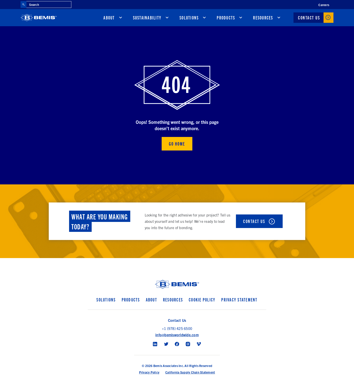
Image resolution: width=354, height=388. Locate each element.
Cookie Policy (202, 299)
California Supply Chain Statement (190, 372)
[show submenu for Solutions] (204, 17)
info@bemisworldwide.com (177, 334)
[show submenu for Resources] (278, 17)
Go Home (177, 143)
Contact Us (309, 17)
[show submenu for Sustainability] (167, 17)
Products (226, 17)
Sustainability (147, 17)
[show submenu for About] (120, 17)
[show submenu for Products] (240, 17)
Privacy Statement (239, 299)
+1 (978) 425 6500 (177, 328)
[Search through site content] (48, 4)
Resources (263, 17)
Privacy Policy (149, 372)
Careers (323, 5)
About (109, 17)
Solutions (189, 17)
